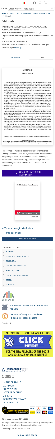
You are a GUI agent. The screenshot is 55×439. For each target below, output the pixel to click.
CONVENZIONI (10, 389)
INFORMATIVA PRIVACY (14, 399)
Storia (9, 280)
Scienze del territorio (16, 266)
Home (4, 14)
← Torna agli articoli (11, 233)
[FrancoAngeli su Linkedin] (6, 376)
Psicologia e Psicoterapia (17, 256)
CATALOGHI (9, 385)
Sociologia (11, 261)
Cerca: (4, 8)
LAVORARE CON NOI (13, 392)
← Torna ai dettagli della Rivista (17, 228)
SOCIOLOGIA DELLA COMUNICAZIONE (30, 14)
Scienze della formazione (17, 275)
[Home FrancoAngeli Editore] (10, 3)
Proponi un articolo (27, 239)
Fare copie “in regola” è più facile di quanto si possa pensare (27, 316)
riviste (11, 14)
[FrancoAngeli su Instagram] (9, 376)
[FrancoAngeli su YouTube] (13, 376)
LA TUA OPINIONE (12, 382)
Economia (10, 252)
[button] (23, 3)
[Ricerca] (52, 9)
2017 (50, 14)
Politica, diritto (13, 271)
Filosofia (10, 285)
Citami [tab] (41, 58)
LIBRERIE (7, 395)
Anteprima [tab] (15, 58)
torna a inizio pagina (27, 435)
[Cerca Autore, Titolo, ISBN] (29, 9)
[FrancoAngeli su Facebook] (3, 376)
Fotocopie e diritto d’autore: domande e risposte (29, 307)
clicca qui (18, 47)
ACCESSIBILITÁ (10, 402)
